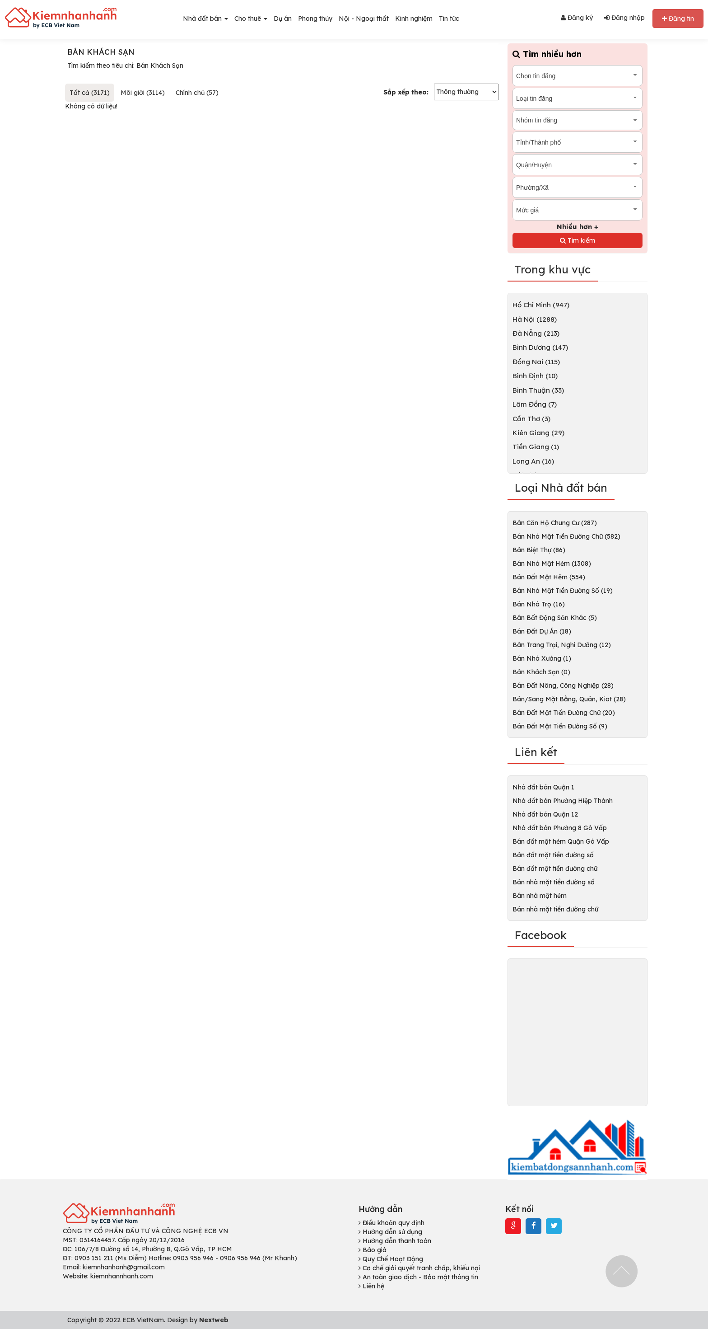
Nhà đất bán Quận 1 (543, 787)
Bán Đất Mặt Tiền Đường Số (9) (559, 726)
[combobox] (577, 75)
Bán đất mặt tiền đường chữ (554, 868)
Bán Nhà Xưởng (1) (541, 658)
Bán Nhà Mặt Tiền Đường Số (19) (562, 591)
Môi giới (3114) (143, 93)
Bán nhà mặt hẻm (539, 896)
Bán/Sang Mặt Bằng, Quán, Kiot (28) (569, 699)
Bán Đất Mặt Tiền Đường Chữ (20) (563, 713)
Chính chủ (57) (197, 93)
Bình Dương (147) (540, 347)
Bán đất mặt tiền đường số (553, 855)
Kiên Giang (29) (538, 432)
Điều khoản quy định (391, 1223)
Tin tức (449, 18)
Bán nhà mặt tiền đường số (553, 882)
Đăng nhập (624, 18)
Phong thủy (315, 18)
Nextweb (213, 1320)
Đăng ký (577, 18)
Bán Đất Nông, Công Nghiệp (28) (563, 685)
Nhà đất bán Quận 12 (545, 814)
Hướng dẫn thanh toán (395, 1241)
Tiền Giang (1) (535, 446)
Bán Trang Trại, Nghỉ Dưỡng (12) (561, 645)
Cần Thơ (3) (531, 418)
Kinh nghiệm (414, 18)
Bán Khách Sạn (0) (541, 672)
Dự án (283, 18)
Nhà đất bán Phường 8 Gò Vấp (559, 828)
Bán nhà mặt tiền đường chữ (555, 909)
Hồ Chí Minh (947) (540, 305)
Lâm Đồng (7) (534, 404)
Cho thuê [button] (250, 18)
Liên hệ (371, 1286)
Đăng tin (678, 18)
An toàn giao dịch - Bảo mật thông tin (418, 1277)
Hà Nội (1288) (534, 319)
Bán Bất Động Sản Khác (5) (554, 618)
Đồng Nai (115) (536, 361)
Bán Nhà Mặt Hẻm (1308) (551, 563)
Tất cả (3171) (90, 93)
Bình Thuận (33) (538, 390)
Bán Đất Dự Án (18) (541, 631)
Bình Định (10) (535, 375)
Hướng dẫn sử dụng (390, 1232)
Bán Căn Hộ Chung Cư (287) (554, 523)
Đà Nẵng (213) (535, 333)
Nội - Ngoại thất (364, 18)
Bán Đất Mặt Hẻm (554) (548, 577)
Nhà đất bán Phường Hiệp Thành (562, 801)
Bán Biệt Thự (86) (538, 550)
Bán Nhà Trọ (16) (538, 604)
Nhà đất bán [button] (205, 18)
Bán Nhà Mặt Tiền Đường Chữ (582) (566, 536)
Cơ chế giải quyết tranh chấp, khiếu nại (419, 1268)
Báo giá (373, 1250)
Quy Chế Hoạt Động (391, 1259)
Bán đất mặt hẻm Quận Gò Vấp (560, 841)
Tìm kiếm (577, 240)
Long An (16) (533, 461)
